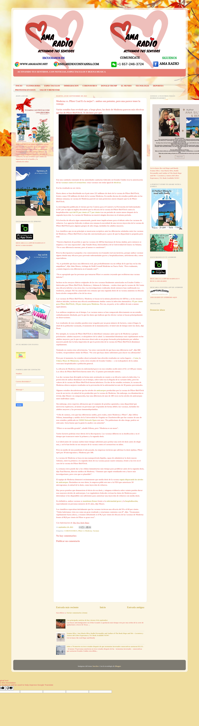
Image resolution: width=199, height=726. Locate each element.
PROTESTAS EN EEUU (25, 90)
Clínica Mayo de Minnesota (67, 361)
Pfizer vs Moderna (85, 531)
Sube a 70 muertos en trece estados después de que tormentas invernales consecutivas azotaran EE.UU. (105, 646)
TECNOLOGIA (142, 86)
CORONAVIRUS (90, 86)
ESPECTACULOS (52, 86)
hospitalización (131, 501)
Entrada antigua (135, 607)
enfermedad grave (114, 501)
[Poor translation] (9, 688)
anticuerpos (101, 390)
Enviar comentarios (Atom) (77, 613)
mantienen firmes (90, 501)
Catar (136, 358)
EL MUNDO (126, 86)
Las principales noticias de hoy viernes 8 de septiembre (87, 620)
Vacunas (96, 531)
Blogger (118, 666)
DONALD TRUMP (109, 86)
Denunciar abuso (157, 310)
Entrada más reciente (67, 607)
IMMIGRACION (71, 86)
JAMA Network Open (88, 420)
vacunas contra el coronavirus (73, 183)
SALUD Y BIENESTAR (50, 90)
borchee (96, 666)
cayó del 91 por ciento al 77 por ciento (84, 212)
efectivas (117, 183)
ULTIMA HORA (33, 86)
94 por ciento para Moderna (87, 304)
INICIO (19, 86)
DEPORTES (158, 86)
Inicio (103, 607)
